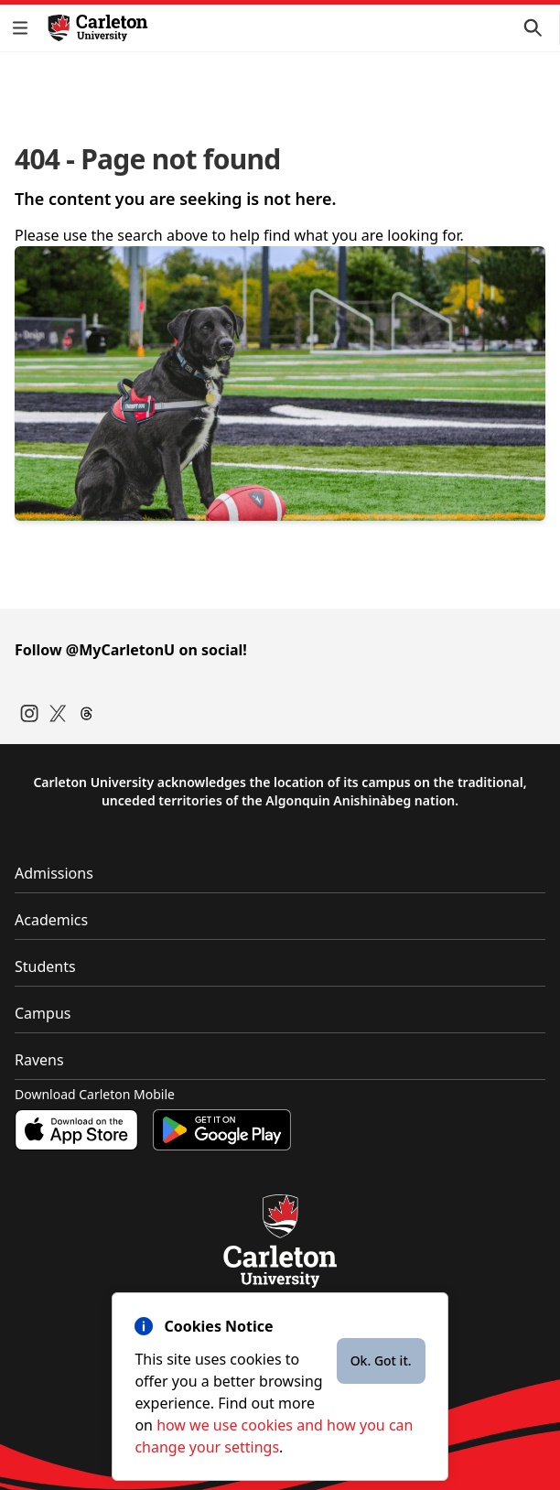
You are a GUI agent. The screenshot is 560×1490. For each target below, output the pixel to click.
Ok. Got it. (381, 1360)
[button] (24, 28)
